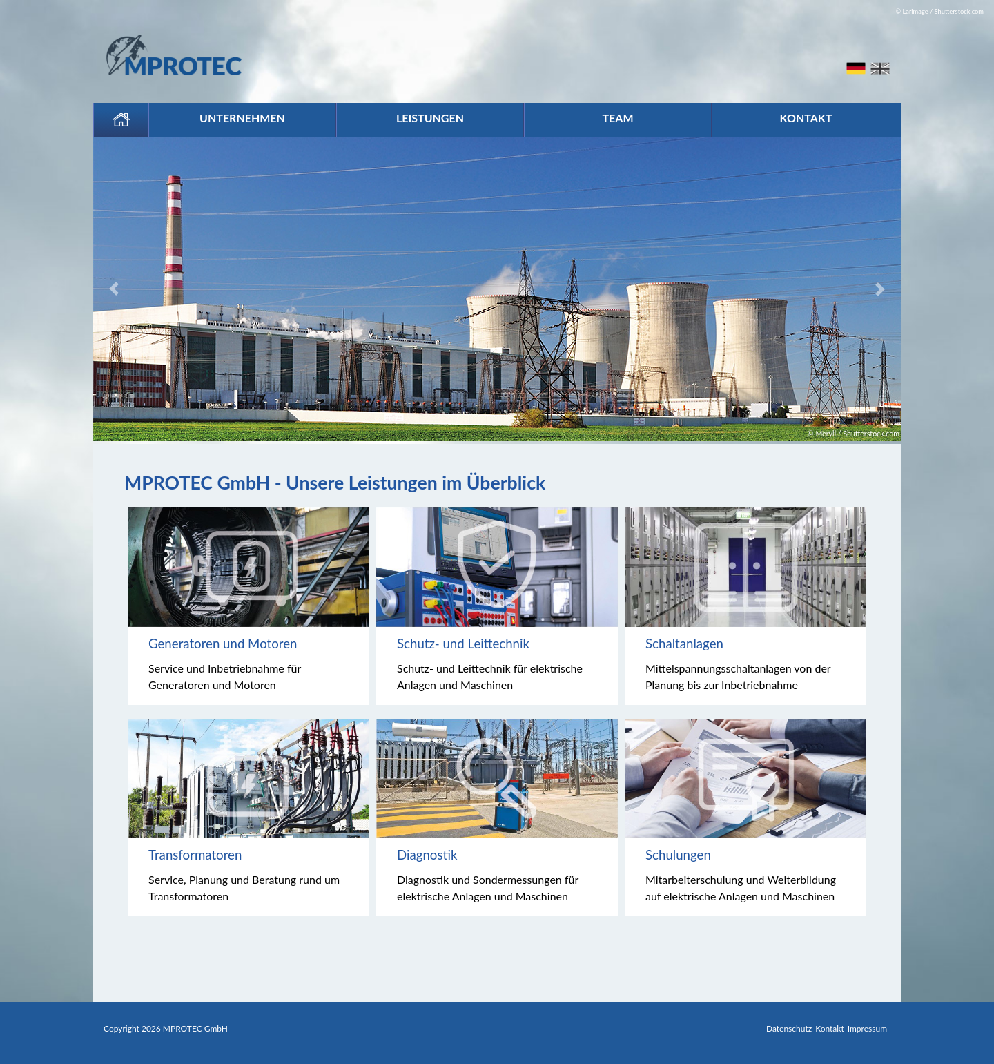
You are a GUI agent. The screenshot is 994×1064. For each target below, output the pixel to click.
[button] (154, 289)
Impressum (867, 1028)
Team (617, 117)
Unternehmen (242, 117)
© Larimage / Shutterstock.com (939, 11)
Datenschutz (789, 1028)
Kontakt (806, 117)
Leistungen (430, 117)
